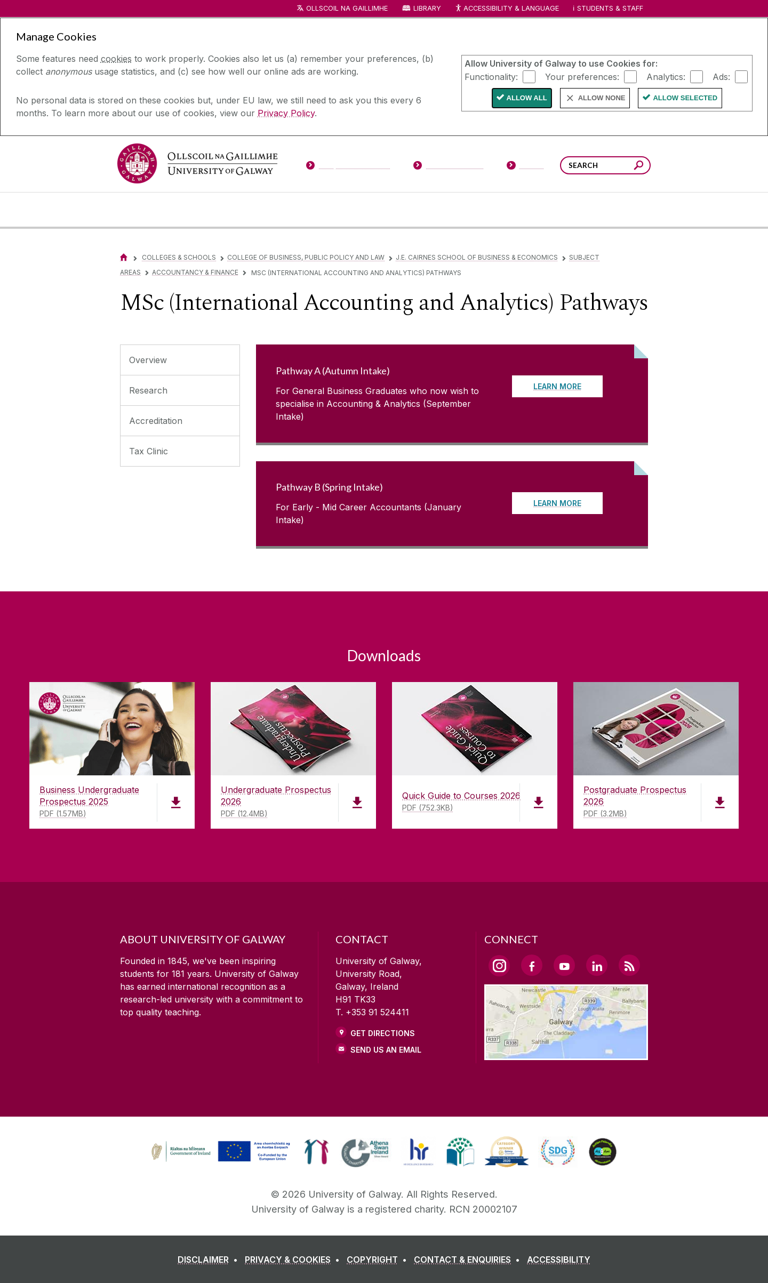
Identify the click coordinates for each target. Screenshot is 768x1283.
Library (427, 8)
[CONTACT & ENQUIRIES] (469, 1259)
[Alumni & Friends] (555, 210)
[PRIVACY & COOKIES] (294, 1259)
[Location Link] (566, 1053)
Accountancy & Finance (195, 272)
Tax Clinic (148, 451)
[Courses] (148, 210)
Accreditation (155, 420)
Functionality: (491, 76)
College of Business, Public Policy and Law (306, 257)
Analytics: (665, 76)
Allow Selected (685, 98)
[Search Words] (605, 165)
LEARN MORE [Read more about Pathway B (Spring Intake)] (557, 503)
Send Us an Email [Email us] (385, 1049)
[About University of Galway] (286, 210)
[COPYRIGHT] (379, 1259)
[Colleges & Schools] (361, 210)
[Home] (123, 257)
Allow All (527, 98)
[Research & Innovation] (423, 210)
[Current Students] (448, 167)
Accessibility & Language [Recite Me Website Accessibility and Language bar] (506, 8)
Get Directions (382, 1033)
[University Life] (210, 210)
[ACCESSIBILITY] (558, 1259)
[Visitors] (526, 167)
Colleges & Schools (179, 257)
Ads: (721, 76)
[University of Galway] (197, 163)
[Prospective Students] (347, 167)
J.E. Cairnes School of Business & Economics (477, 257)
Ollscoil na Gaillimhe (347, 8)
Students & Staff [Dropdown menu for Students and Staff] (610, 8)
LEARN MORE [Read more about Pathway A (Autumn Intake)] (557, 386)
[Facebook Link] (531, 965)
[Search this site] (638, 166)
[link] (219, 1152)
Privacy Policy (286, 113)
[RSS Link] (629, 965)
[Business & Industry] (487, 210)
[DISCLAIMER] (210, 1259)
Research (148, 390)
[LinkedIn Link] (596, 965)
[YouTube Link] (564, 965)
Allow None (602, 98)
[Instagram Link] (499, 965)
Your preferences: (582, 76)
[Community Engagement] (619, 210)
